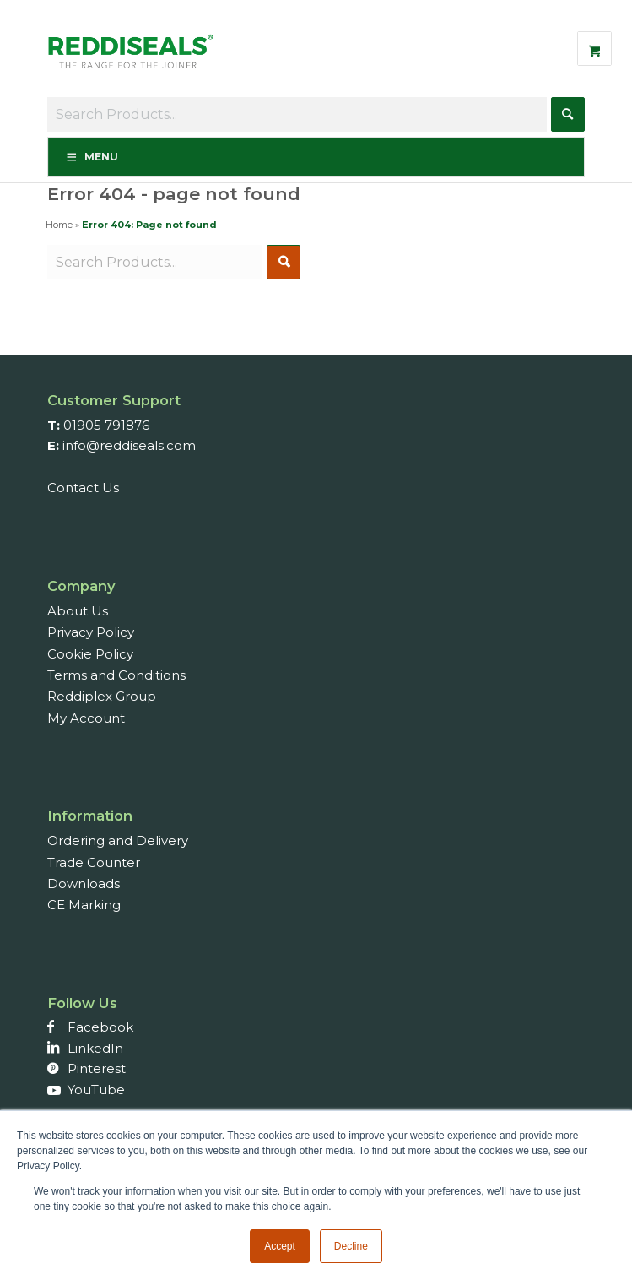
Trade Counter (93, 862)
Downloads (83, 884)
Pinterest (97, 1068)
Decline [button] (351, 1246)
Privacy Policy (90, 632)
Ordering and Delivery (117, 840)
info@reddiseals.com (129, 445)
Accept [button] (279, 1246)
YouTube (96, 1090)
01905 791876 (106, 425)
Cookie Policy (90, 654)
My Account (86, 718)
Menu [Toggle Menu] (91, 156)
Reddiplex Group (101, 696)
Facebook (100, 1027)
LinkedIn (95, 1048)
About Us (77, 611)
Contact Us (83, 488)
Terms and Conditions (116, 675)
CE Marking (84, 905)
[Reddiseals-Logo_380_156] (131, 60)
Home (59, 224)
